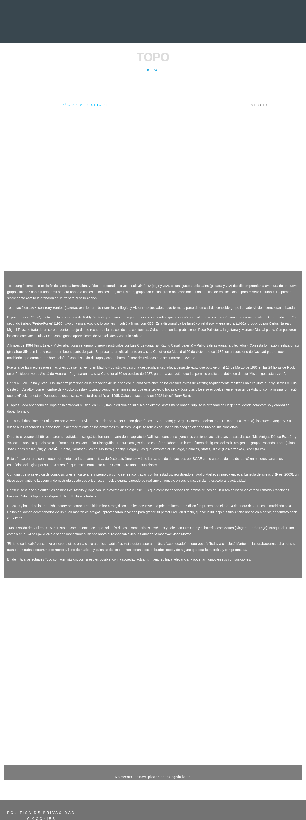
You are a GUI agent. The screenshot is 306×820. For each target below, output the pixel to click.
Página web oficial (85, 104)
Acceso (38, 802)
